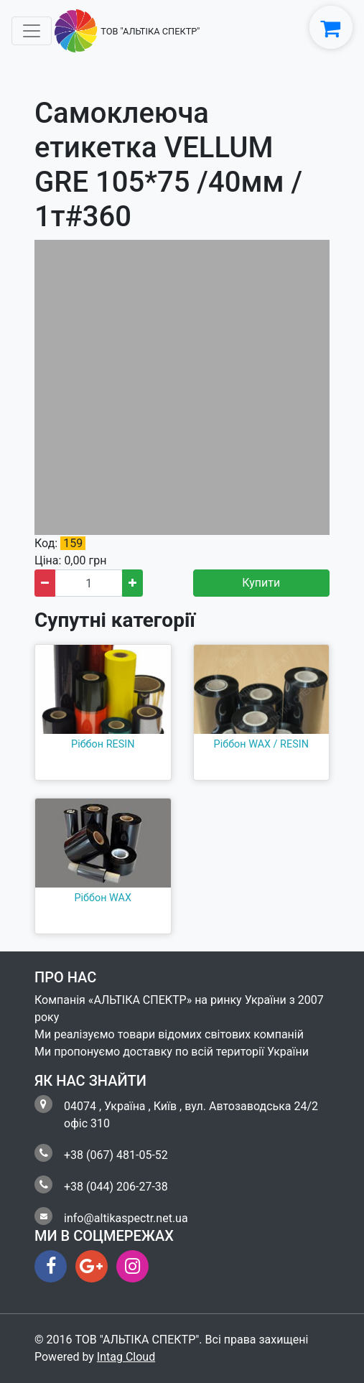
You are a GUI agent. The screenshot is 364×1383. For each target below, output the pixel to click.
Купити (261, 583)
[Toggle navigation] (31, 31)
